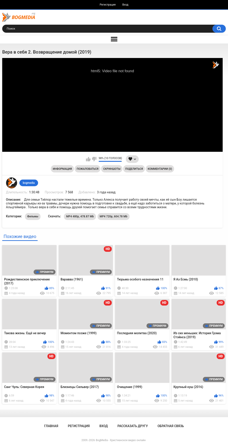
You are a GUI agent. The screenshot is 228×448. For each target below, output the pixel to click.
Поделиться (134, 168)
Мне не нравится (94, 159)
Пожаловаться (87, 168)
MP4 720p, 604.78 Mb (113, 216)
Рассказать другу (133, 426)
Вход (125, 4)
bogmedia (29, 182)
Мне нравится (88, 159)
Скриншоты (111, 168)
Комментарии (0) (160, 168)
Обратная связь (170, 426)
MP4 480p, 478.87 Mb (80, 216)
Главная (51, 426)
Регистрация (108, 4)
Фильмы (32, 216)
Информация (62, 168)
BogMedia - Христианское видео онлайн (121, 440)
